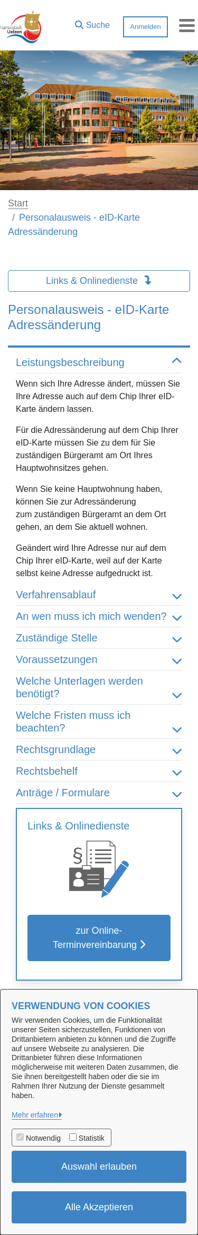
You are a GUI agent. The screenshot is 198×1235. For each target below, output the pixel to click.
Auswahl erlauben (99, 1166)
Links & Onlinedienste (99, 280)
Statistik (92, 1138)
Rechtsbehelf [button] (99, 771)
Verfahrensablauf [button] (99, 594)
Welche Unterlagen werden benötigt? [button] (99, 687)
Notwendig (43, 1138)
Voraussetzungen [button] (99, 659)
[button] (92, 22)
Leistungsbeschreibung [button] (99, 362)
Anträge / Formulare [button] (99, 792)
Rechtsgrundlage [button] (99, 749)
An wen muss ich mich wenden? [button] (99, 616)
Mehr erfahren (35, 1115)
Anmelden (145, 27)
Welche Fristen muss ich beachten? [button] (99, 721)
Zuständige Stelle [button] (99, 637)
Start (18, 203)
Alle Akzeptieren (99, 1207)
